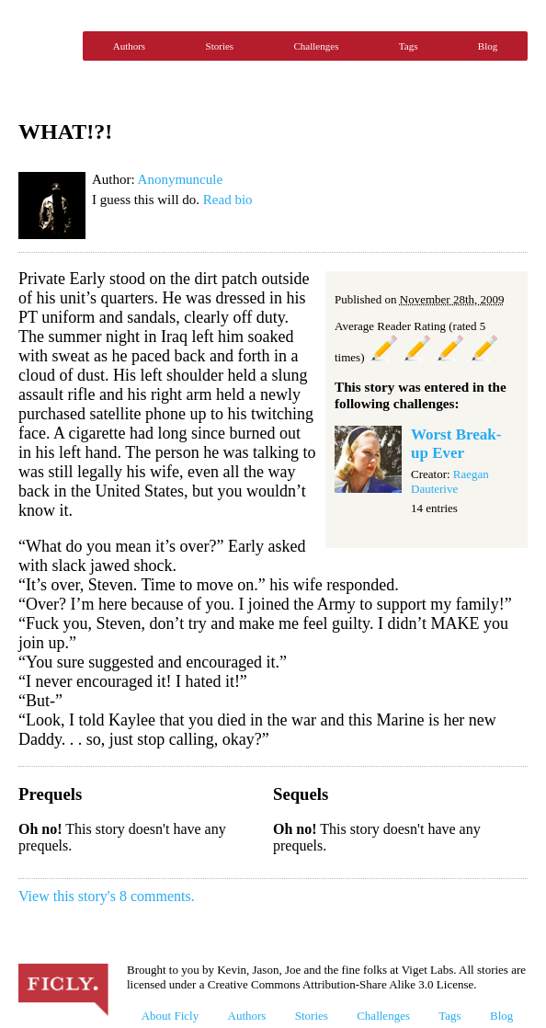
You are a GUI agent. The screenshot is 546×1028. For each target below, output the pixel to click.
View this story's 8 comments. (106, 896)
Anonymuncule (180, 179)
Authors (129, 45)
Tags (408, 45)
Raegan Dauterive (450, 481)
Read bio (228, 199)
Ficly (46, 46)
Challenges (316, 45)
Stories (220, 45)
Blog (487, 45)
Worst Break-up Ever (456, 444)
